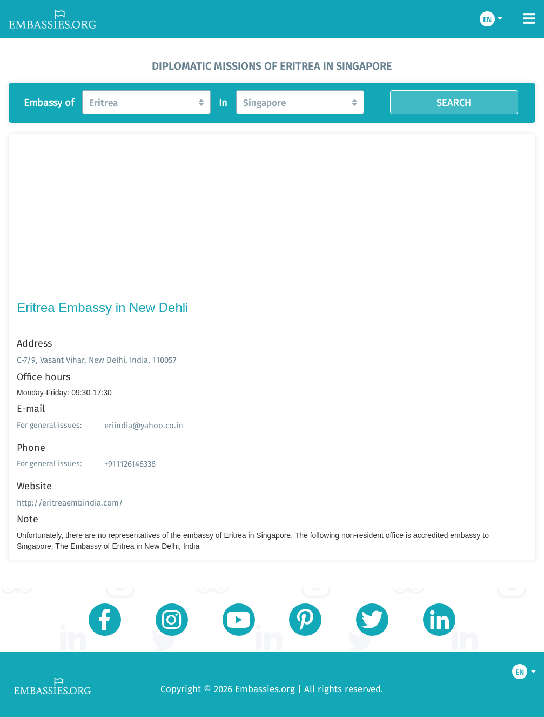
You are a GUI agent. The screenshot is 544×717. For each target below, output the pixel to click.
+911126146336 (130, 463)
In (223, 103)
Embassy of (49, 103)
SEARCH (453, 102)
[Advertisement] (272, 219)
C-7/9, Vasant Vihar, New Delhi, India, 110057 (97, 360)
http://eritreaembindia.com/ (70, 502)
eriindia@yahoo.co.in (143, 425)
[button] (146, 102)
